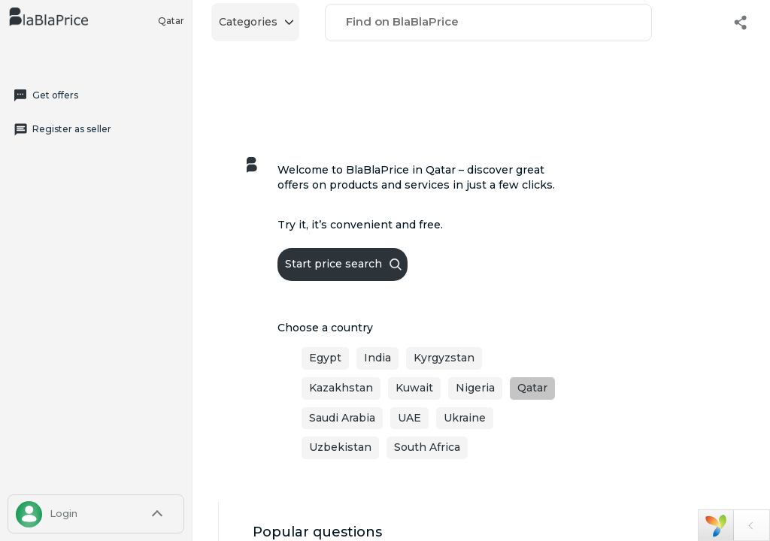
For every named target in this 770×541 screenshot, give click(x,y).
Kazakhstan (341, 387)
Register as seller (62, 129)
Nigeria (475, 387)
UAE (409, 418)
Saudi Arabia (342, 418)
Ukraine (465, 418)
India (377, 357)
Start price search (343, 263)
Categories (256, 22)
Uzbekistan (340, 447)
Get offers (45, 95)
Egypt (325, 357)
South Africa (427, 447)
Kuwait (414, 387)
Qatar (171, 20)
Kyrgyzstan (444, 357)
